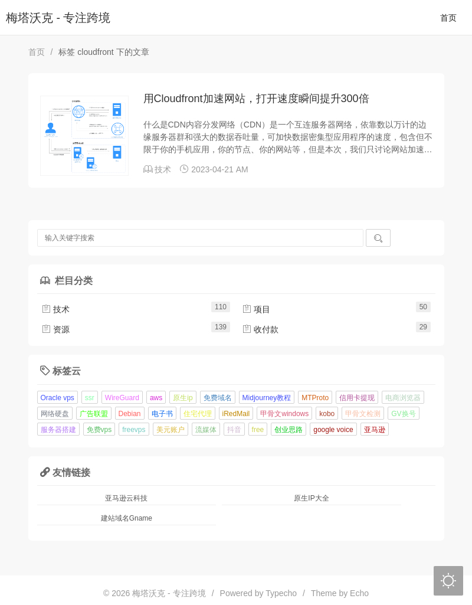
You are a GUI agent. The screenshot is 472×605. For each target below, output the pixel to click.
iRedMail (236, 414)
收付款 (260, 329)
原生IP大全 (311, 498)
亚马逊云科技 (126, 498)
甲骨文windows (284, 414)
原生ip (182, 398)
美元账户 (170, 430)
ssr (89, 398)
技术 (163, 169)
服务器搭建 (58, 430)
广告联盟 (94, 414)
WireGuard (122, 398)
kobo (327, 414)
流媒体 (206, 430)
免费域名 (218, 398)
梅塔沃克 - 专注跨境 (58, 17)
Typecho (281, 593)
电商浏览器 (403, 398)
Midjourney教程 (266, 398)
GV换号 (403, 414)
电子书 (162, 414)
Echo (359, 593)
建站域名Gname (126, 518)
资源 (55, 329)
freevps (133, 430)
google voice (333, 430)
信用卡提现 (357, 398)
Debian (130, 414)
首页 (448, 17)
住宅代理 (197, 414)
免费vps (99, 430)
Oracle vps (57, 398)
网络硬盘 (55, 414)
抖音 (234, 430)
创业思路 (288, 430)
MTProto (315, 398)
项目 (256, 309)
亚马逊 (374, 430)
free (258, 430)
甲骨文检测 (363, 414)
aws (156, 398)
